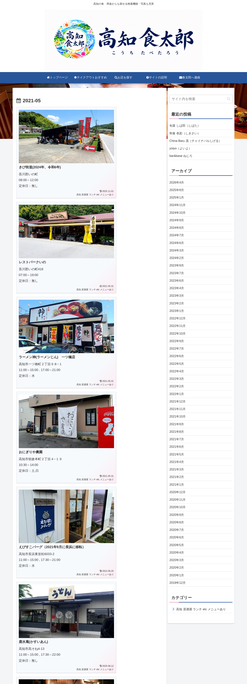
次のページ (89, 602)
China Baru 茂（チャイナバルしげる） (198, 142)
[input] (201, 99)
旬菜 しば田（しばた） (186, 126)
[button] (228, 99)
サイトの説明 (149, 672)
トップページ (75, 672)
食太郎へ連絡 (171, 672)
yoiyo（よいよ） (181, 150)
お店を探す (129, 672)
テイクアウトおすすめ (102, 672)
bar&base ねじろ (182, 158)
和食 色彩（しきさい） (186, 134)
